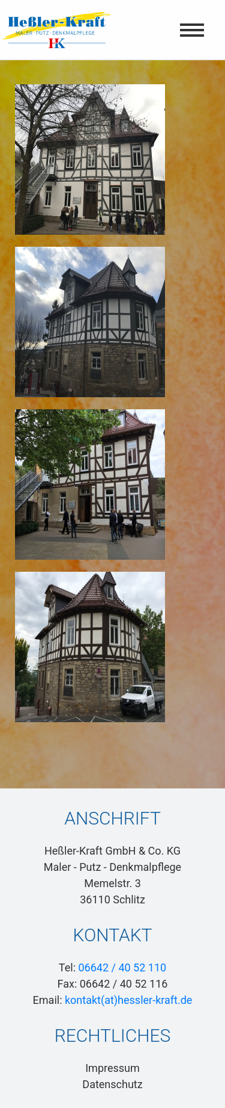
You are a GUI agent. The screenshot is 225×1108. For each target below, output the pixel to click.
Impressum (112, 1068)
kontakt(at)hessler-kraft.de (128, 1000)
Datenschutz (112, 1084)
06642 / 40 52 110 (122, 967)
